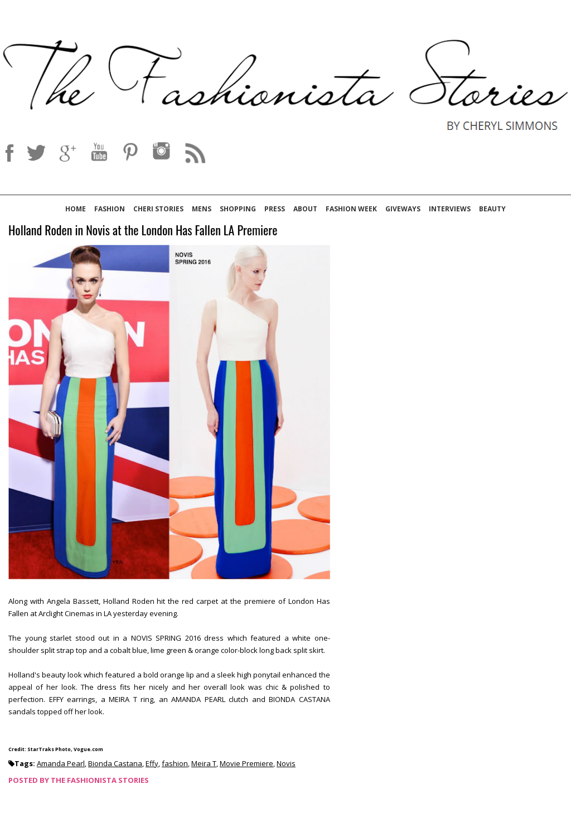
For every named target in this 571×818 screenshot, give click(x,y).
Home (75, 209)
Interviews (450, 209)
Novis (286, 763)
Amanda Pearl (61, 763)
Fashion (109, 209)
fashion (175, 763)
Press (274, 209)
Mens (201, 209)
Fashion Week (351, 209)
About (305, 209)
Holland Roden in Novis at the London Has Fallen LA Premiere (143, 230)
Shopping (238, 209)
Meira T (203, 763)
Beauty (492, 209)
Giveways (402, 209)
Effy (152, 763)
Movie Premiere (246, 763)
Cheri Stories (158, 209)
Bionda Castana (115, 763)
